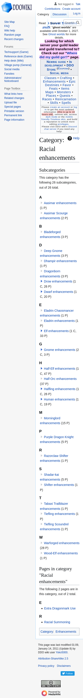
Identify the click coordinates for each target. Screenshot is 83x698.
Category (47, 631)
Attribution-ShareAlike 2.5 (53, 658)
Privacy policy (46, 665)
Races (47, 99)
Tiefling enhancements (59, 514)
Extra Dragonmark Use (59, 608)
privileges (63, 124)
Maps (49, 92)
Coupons (63, 68)
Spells (66, 102)
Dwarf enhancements (58, 292)
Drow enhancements (58, 281)
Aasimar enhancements (60, 203)
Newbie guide (56, 62)
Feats (53, 88)
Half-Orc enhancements (60, 379)
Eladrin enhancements (59, 321)
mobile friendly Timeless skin (57, 118)
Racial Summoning (57, 622)
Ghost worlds (56, 34)
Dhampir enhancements (60, 261)
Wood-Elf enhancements (61, 553)
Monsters (64, 92)
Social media (59, 73)
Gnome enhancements (59, 350)
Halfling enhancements (59, 389)
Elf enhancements (56, 331)
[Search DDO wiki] (72, 22)
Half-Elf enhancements (59, 368)
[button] (41, 281)
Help (72, 138)
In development (58, 63)
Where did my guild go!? (58, 55)
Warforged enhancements (61, 543)
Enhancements (54, 81)
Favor (67, 85)
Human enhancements (59, 399)
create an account (60, 107)
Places (51, 95)
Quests (65, 95)
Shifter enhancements (59, 485)
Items (65, 88)
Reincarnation (65, 99)
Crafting (66, 78)
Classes (50, 78)
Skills (54, 102)
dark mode (52, 117)
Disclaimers (64, 665)
